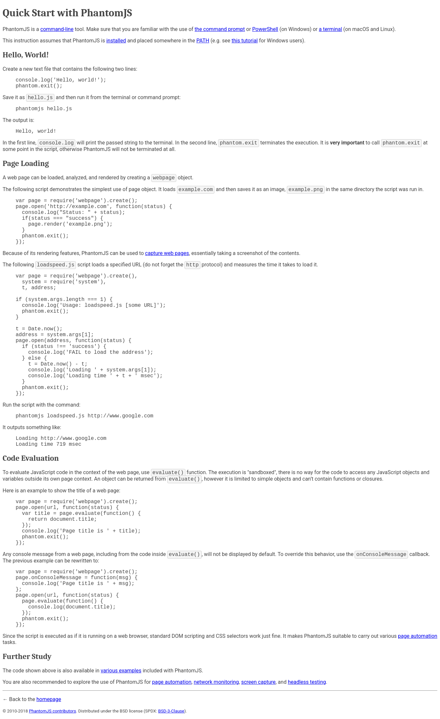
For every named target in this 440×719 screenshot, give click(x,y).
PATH (203, 40)
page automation (417, 636)
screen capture (258, 682)
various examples (121, 670)
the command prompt (220, 29)
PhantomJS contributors (52, 711)
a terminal (330, 29)
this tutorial (244, 40)
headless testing (307, 682)
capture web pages (167, 253)
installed (116, 40)
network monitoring (216, 682)
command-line (57, 29)
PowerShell (265, 29)
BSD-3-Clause (171, 711)
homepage (49, 699)
